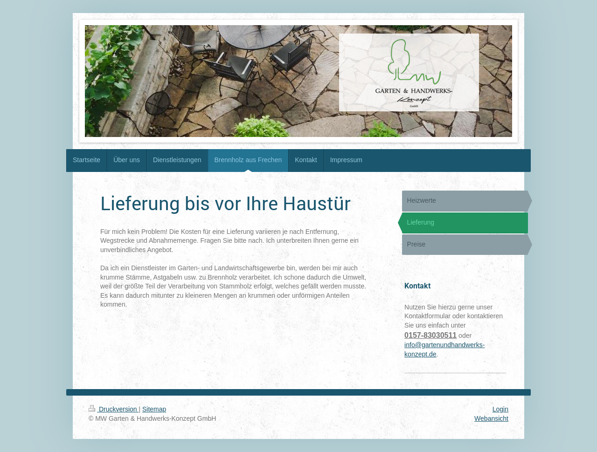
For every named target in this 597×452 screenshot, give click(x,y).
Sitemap (154, 409)
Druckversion (114, 409)
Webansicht (491, 418)
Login (500, 409)
